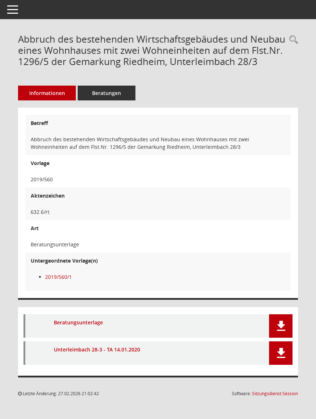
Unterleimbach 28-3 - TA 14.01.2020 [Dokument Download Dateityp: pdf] (97, 349)
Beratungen (106, 93)
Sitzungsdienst (275, 393)
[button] (281, 326)
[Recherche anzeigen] (292, 40)
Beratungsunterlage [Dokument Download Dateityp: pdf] (78, 322)
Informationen (47, 93)
